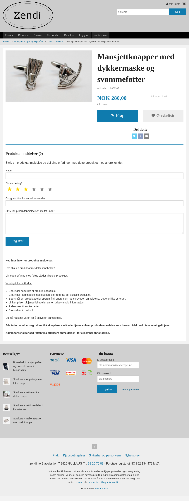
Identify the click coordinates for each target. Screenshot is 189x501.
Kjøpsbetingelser (74, 460)
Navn (94, 175)
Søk (177, 11)
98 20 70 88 (96, 468)
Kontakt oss (100, 35)
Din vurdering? (14, 184)
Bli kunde (23, 35)
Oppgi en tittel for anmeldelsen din (94, 203)
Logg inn (84, 35)
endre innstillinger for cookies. (105, 487)
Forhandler (53, 35)
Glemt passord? (130, 393)
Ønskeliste (163, 115)
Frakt (56, 460)
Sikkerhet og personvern (105, 460)
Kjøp (117, 115)
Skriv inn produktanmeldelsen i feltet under (94, 225)
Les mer (79, 487)
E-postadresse (105, 364)
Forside (9, 35)
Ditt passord (104, 377)
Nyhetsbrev (132, 460)
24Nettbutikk (101, 493)
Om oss (37, 35)
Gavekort (69, 35)
